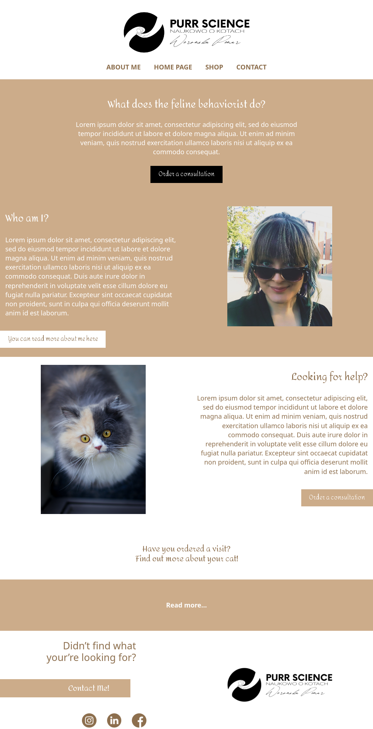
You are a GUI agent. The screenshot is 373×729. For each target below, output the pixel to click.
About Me (123, 67)
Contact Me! (88, 688)
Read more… (186, 605)
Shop (214, 67)
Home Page (173, 67)
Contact (251, 67)
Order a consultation (186, 174)
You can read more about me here (53, 339)
